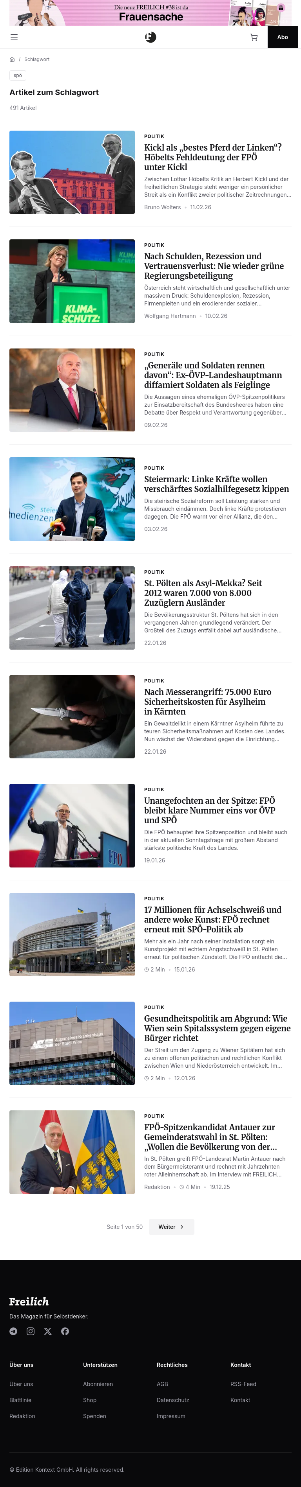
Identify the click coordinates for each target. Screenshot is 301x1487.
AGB (162, 1384)
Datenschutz (173, 1400)
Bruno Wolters (162, 207)
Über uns (21, 1384)
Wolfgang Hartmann (170, 315)
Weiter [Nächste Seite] (171, 1226)
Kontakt (240, 1400)
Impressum (171, 1416)
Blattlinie (20, 1400)
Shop (89, 1400)
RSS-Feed (243, 1384)
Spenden (94, 1416)
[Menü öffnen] (14, 37)
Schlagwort (36, 59)
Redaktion (157, 1186)
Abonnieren (98, 1384)
